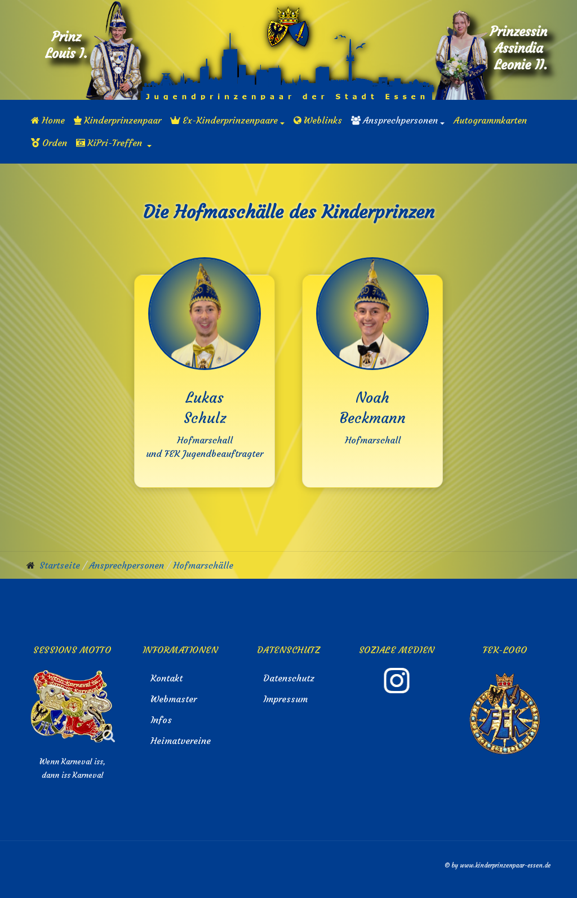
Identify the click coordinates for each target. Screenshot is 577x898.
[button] (227, 120)
